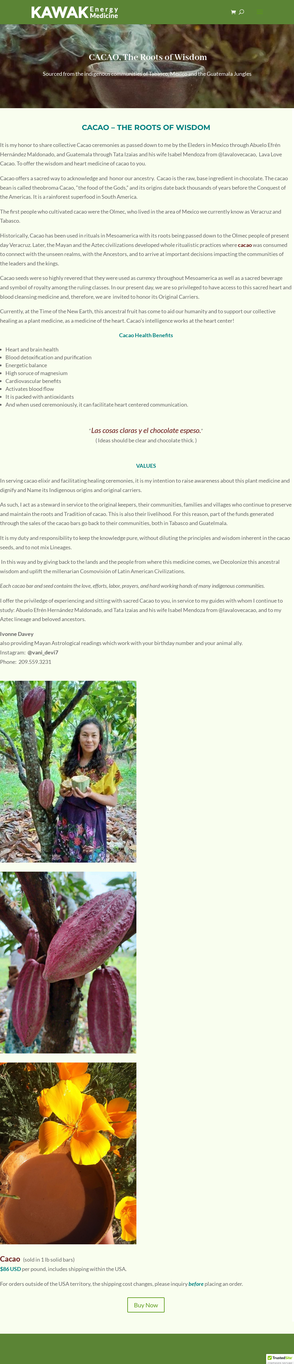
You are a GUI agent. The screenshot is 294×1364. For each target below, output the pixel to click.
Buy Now (146, 1305)
